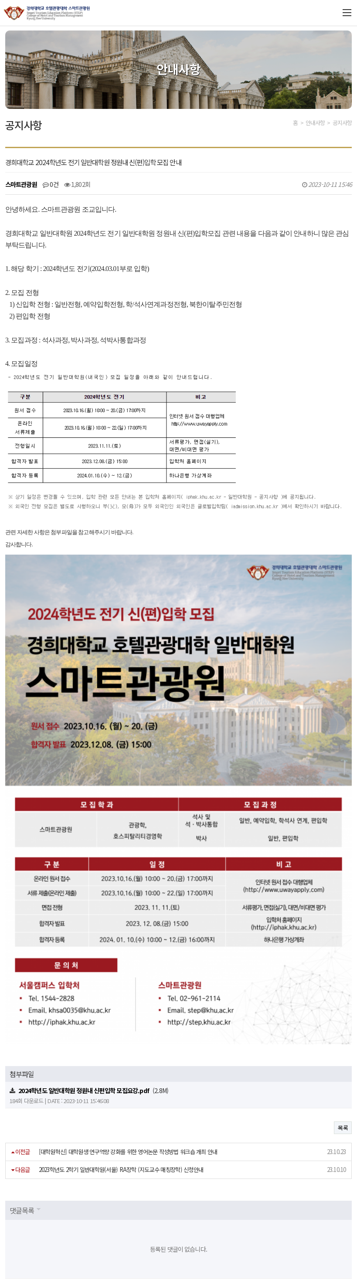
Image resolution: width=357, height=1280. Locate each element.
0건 (50, 184)
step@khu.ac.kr (253, 1227)
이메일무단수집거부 (88, 1210)
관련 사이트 (299, 1210)
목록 (343, 1007)
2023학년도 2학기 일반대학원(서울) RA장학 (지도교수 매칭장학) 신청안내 (121, 1049)
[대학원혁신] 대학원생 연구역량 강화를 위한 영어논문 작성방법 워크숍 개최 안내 (128, 1031)
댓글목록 (22, 1090)
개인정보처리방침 (28, 1210)
